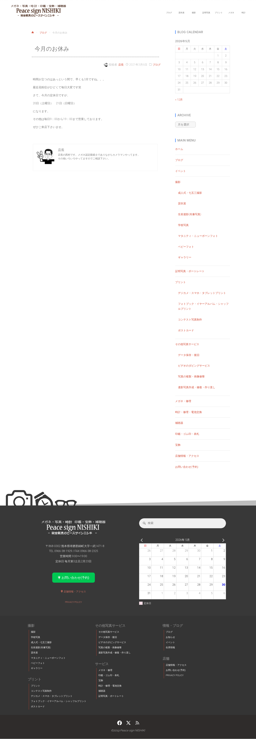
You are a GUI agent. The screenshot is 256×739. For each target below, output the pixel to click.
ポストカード (186, 330)
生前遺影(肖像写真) (190, 214)
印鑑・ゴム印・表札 (188, 433)
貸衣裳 (182, 203)
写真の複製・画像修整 (192, 376)
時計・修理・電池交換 (189, 411)
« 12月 (179, 99)
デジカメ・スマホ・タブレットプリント (203, 292)
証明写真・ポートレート (190, 270)
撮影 (178, 181)
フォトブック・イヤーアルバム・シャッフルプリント (58, 701)
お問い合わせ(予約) (187, 466)
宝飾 (178, 444)
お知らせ (170, 637)
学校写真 (183, 224)
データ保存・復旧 (189, 354)
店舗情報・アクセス (188, 455)
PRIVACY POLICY (73, 602)
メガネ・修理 (183, 400)
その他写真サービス (188, 343)
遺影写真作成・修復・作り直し (198, 387)
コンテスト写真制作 (191, 319)
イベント (181, 170)
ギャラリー (185, 257)
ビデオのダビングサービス (195, 365)
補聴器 (179, 422)
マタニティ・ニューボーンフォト (199, 235)
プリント (181, 281)
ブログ (43, 32)
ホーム (179, 148)
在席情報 (170, 647)
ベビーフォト (186, 246)
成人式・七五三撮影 (191, 192)
